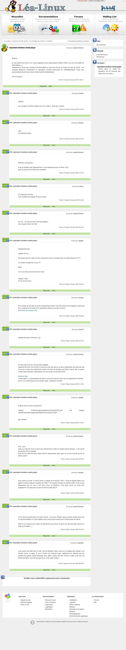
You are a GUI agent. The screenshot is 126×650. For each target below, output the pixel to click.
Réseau (72, 607)
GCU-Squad (97, 0)
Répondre (43, 86)
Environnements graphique (78, 616)
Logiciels (72, 602)
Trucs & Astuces (50, 602)
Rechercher (100, 57)
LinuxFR (91, 0)
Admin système (74, 605)
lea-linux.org (23, 376)
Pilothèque (48, 609)
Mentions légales (26, 602)
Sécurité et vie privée (76, 609)
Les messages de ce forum (37, 41)
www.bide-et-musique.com (28, 310)
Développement (74, 614)
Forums (96, 600)
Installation (73, 600)
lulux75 (81, 329)
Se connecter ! (101, 45)
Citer (50, 86)
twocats (81, 123)
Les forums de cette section (20, 41)
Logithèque (49, 607)
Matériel (72, 611)
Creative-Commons (82, 621)
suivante (86, 41)
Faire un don (25, 605)
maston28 (80, 543)
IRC (95, 602)
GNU (102, 0)
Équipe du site (25, 600)
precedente (79, 41)
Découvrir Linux (50, 600)
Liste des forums (102, 55)
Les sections (7, 41)
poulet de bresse (78, 48)
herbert (81, 93)
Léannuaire (49, 605)
